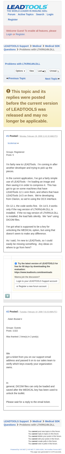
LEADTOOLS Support (16, 46)
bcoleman (12, 143)
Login (50, 14)
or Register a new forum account (31, 286)
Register (13, 19)
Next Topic (51, 78)
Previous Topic (17, 78)
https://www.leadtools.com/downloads (33, 272)
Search (40, 14)
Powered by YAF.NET (18, 449)
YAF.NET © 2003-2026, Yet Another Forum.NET (44, 449)
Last (42, 71)
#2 (7, 311)
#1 (7, 136)
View (31, 71)
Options (20, 71)
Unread (54, 71)
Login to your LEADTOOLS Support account (36, 281)
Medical (36, 46)
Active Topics (26, 14)
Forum (12, 14)
